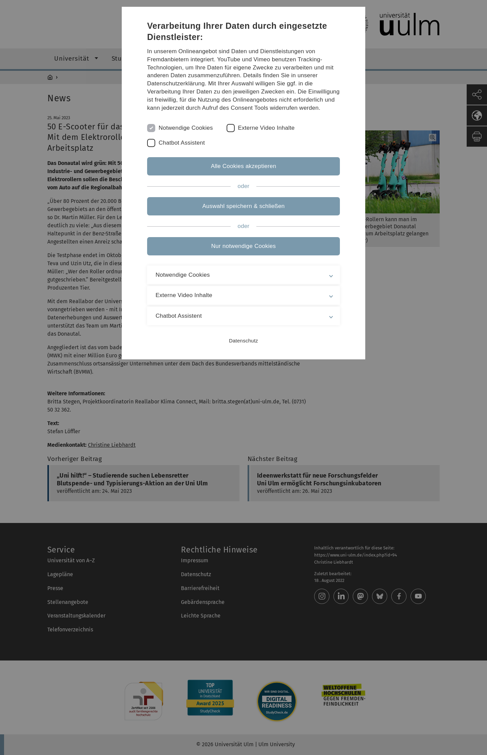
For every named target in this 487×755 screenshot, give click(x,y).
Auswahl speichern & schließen (243, 206)
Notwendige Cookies (186, 128)
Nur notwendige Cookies (243, 246)
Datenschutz (243, 340)
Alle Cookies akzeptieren (243, 166)
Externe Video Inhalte (266, 128)
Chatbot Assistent (182, 143)
